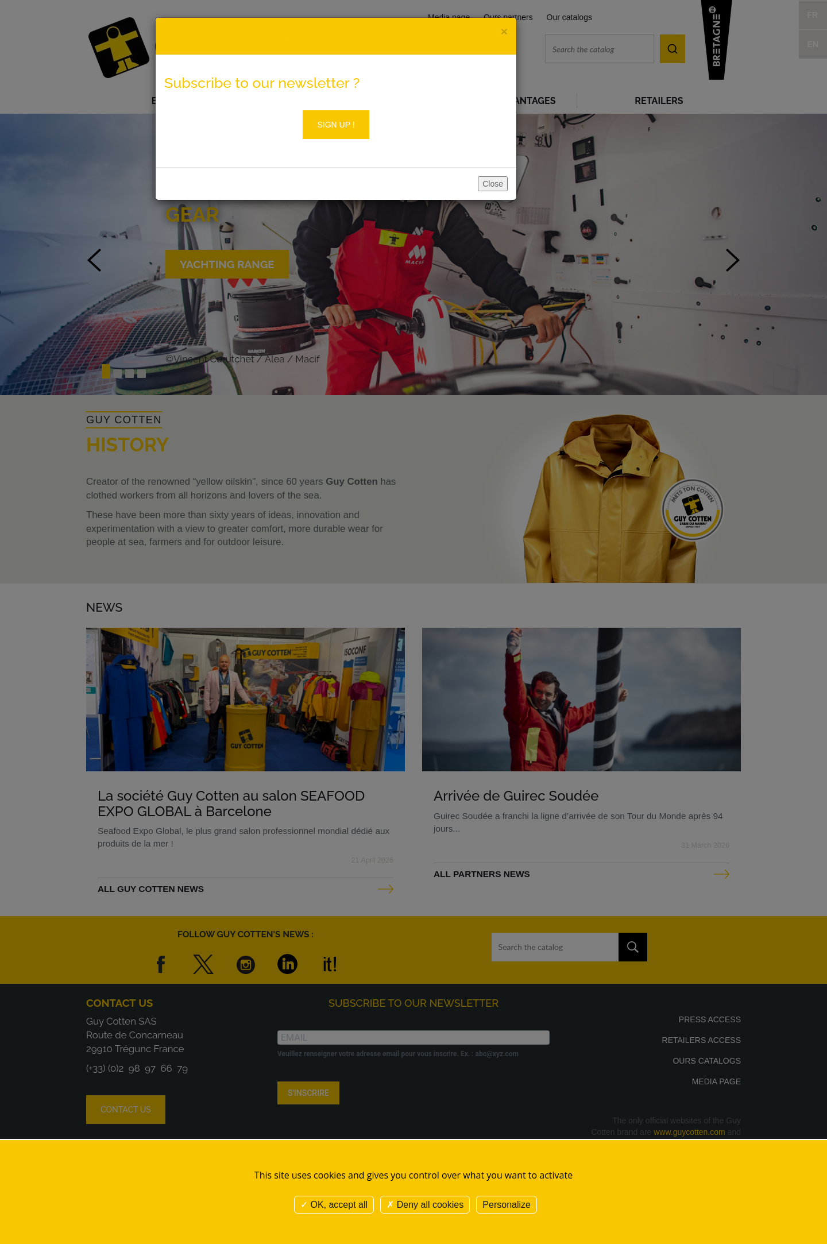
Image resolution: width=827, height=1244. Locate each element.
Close (492, 183)
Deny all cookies (425, 1205)
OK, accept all (334, 1205)
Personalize (506, 1205)
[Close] (504, 31)
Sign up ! (335, 124)
